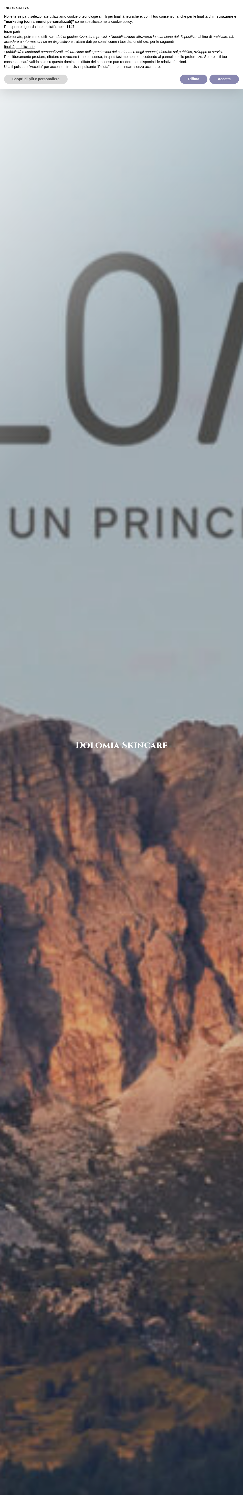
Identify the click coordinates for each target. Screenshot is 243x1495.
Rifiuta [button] (193, 79)
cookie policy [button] (121, 21)
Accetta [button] (224, 79)
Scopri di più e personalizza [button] (35, 79)
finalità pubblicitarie (19, 47)
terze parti (12, 31)
